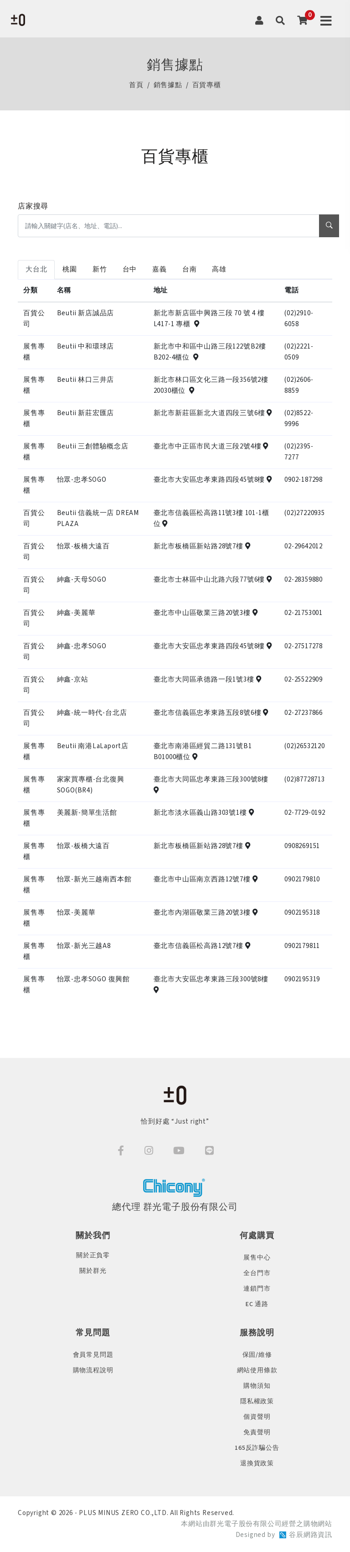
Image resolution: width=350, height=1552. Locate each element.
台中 (130, 269)
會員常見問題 (93, 1354)
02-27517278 (303, 646)
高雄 (219, 269)
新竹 (100, 269)
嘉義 (159, 269)
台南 (189, 269)
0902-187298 (303, 479)
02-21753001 (303, 613)
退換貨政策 (257, 1463)
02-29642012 (303, 546)
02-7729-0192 (304, 813)
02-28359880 (303, 579)
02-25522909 (303, 679)
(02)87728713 (304, 779)
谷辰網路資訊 (310, 1535)
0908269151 (302, 846)
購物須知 (256, 1386)
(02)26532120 (304, 746)
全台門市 (256, 1273)
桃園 (69, 269)
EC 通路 (257, 1304)
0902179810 (302, 879)
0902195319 (302, 979)
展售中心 (256, 1257)
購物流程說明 (93, 1370)
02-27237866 (303, 713)
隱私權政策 (257, 1401)
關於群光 (92, 1271)
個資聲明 (256, 1417)
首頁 (136, 85)
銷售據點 (168, 85)
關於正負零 (93, 1255)
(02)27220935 (304, 513)
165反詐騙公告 (257, 1448)
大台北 (36, 269)
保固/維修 (257, 1354)
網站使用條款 (257, 1370)
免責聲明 (256, 1432)
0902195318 (302, 912)
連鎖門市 (256, 1288)
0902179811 (302, 946)
